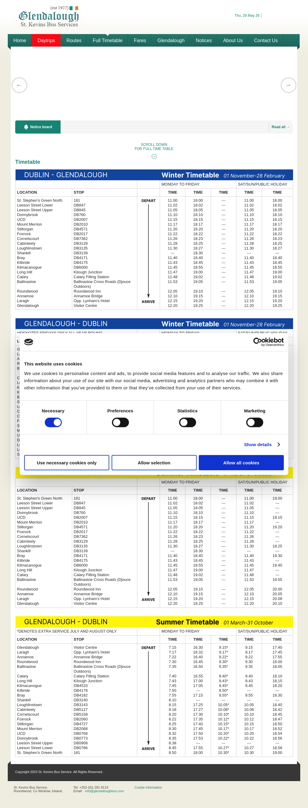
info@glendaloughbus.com (104, 791)
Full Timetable (108, 40)
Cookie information (148, 787)
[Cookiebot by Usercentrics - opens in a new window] (258, 342)
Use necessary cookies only (66, 462)
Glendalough (171, 40)
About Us (233, 40)
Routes (73, 40)
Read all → (281, 127)
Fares (140, 40)
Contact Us (266, 40)
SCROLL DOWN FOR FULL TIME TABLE (154, 147)
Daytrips (46, 40)
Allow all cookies (241, 462)
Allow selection (154, 462)
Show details (258, 444)
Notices (204, 40)
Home (19, 40)
